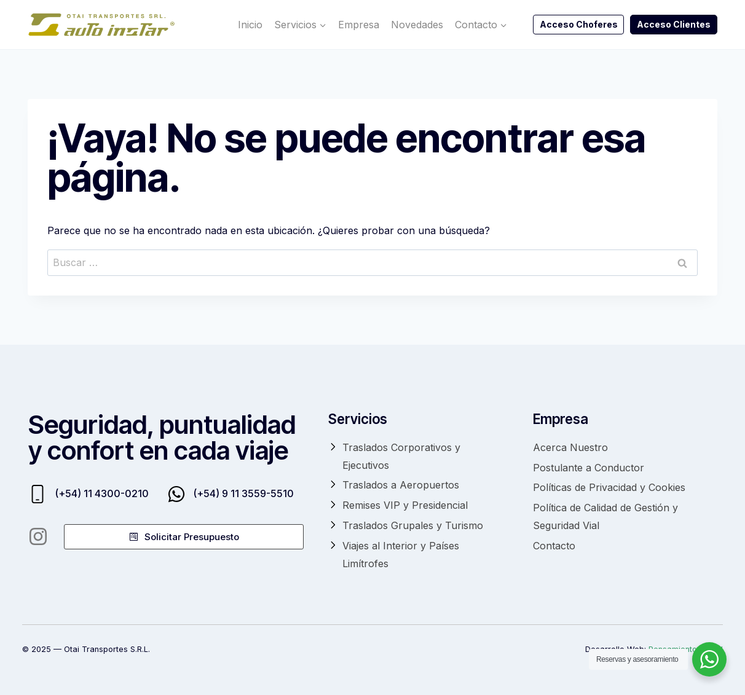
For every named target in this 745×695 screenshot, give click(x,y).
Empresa (358, 24)
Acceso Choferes (579, 24)
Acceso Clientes (674, 24)
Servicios (357, 418)
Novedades (417, 24)
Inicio (250, 24)
